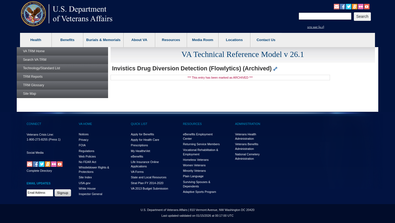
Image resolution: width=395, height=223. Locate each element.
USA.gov (85, 183)
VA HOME (85, 123)
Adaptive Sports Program (199, 191)
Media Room (202, 40)
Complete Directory (39, 170)
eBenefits (137, 156)
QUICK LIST (139, 123)
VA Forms (137, 171)
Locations (234, 40)
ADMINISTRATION (247, 123)
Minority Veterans (194, 170)
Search (34, 60)
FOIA (82, 145)
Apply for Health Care (145, 139)
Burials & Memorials (103, 40)
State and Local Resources (149, 177)
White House (87, 188)
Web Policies (87, 156)
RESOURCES (192, 123)
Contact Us (265, 40)
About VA (139, 40)
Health (35, 40)
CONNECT (34, 123)
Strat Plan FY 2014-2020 (147, 183)
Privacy (83, 139)
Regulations (86, 151)
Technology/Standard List (41, 68)
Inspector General (90, 194)
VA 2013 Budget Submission (149, 188)
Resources (171, 40)
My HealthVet (140, 151)
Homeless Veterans (196, 159)
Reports (33, 77)
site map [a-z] (315, 26)
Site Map (29, 94)
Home (34, 51)
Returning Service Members (201, 144)
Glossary (33, 85)
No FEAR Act (87, 162)
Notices (84, 134)
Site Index (85, 177)
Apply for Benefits (142, 134)
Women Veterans (194, 165)
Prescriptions (139, 145)
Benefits (67, 40)
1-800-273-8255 (37, 139)
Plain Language (193, 176)
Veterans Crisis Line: (40, 134)
